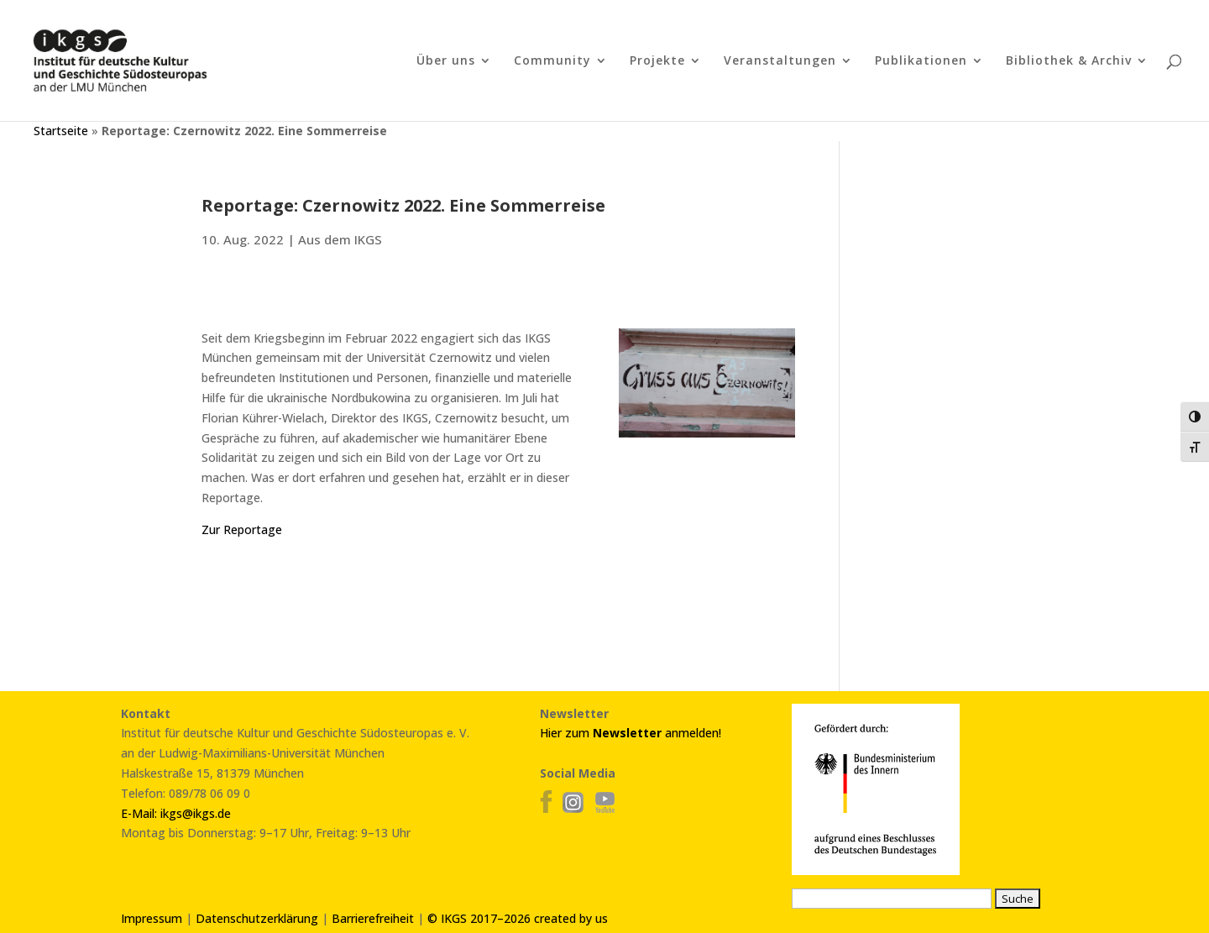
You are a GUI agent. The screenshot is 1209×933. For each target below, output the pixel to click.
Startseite (61, 131)
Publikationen (921, 61)
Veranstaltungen (780, 61)
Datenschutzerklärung (257, 918)
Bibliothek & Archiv (1069, 61)
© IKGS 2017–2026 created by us (517, 918)
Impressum (151, 918)
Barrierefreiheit (373, 918)
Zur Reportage (242, 529)
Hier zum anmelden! (630, 733)
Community (552, 61)
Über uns (445, 61)
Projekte (657, 61)
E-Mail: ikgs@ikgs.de (176, 813)
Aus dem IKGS (340, 239)
